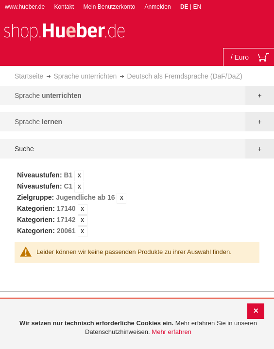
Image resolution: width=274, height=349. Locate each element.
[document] (138, 328)
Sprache (48, 95)
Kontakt (64, 6)
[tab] (137, 203)
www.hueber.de (25, 6)
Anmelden (158, 6)
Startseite (29, 76)
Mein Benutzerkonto (109, 6)
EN (197, 6)
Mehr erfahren (171, 331)
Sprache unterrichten (85, 76)
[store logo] (64, 31)
